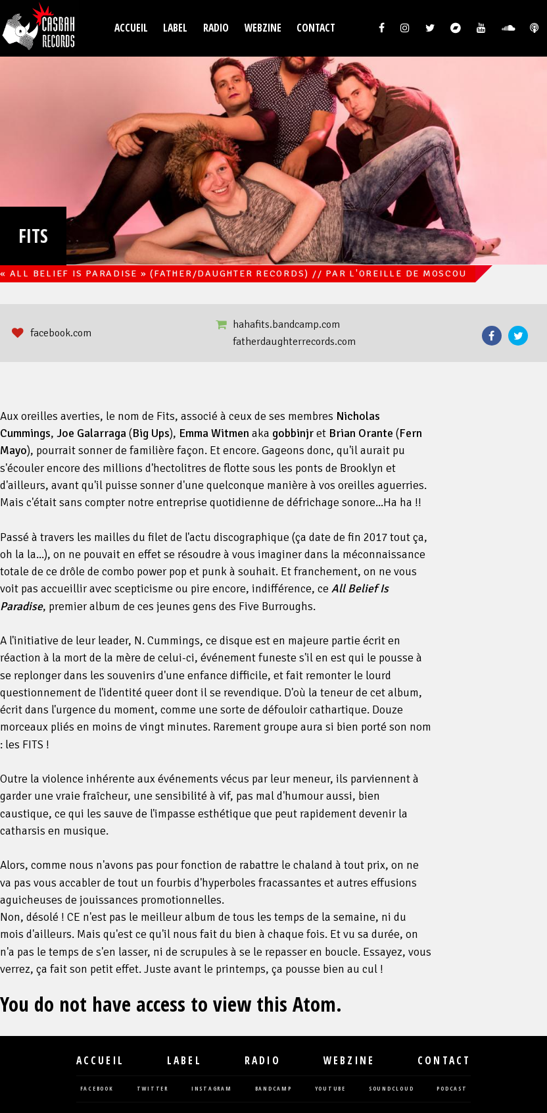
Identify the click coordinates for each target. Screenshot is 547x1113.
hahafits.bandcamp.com (286, 324)
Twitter (518, 336)
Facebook (492, 336)
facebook (97, 1089)
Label (175, 28)
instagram (211, 1089)
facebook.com (60, 333)
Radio (216, 28)
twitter (152, 1089)
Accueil (131, 28)
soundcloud (391, 1089)
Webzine (263, 28)
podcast (452, 1089)
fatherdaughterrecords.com (294, 341)
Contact (316, 28)
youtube (330, 1089)
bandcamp (273, 1089)
